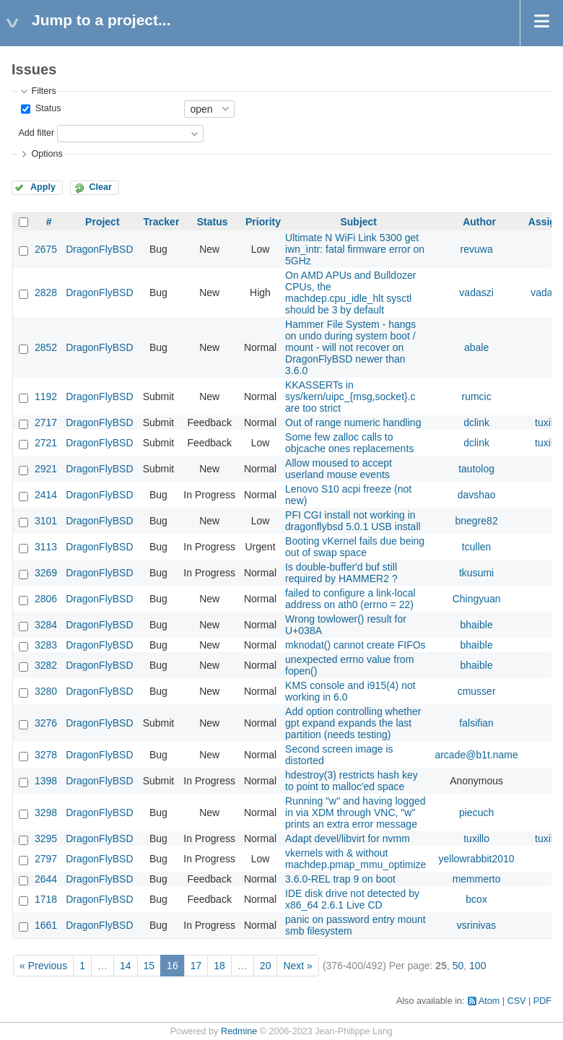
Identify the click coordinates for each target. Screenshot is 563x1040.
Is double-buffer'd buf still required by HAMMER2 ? (341, 572)
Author (479, 222)
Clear (100, 187)
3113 (46, 546)
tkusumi (476, 572)
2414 (46, 494)
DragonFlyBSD (99, 249)
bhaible (477, 624)
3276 (46, 723)
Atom (489, 1001)
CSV (516, 1001)
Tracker (162, 222)
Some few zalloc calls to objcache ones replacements (349, 442)
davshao (477, 494)
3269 (46, 572)
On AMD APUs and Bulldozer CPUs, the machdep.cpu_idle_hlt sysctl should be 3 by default (350, 292)
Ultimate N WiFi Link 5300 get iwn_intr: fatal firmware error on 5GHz (354, 249)
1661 (46, 925)
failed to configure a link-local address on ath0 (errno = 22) (350, 598)
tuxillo (548, 422)
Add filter (36, 133)
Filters (43, 91)
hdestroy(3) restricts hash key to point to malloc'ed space (351, 780)
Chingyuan (477, 598)
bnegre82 (476, 520)
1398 (46, 780)
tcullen (476, 546)
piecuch (476, 812)
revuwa (477, 249)
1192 (46, 396)
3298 (46, 812)
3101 (46, 520)
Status (46, 108)
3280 (46, 691)
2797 (46, 858)
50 (458, 965)
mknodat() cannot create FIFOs (355, 645)
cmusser (477, 691)
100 (477, 965)
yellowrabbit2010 (477, 858)
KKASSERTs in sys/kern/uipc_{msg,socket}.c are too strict (350, 396)
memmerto (477, 879)
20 (265, 965)
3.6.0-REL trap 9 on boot (340, 879)
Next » (297, 965)
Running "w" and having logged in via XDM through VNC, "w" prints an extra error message (355, 812)
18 (219, 965)
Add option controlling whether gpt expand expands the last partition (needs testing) (353, 723)
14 (125, 965)
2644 (46, 879)
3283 (46, 645)
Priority (263, 222)
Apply (43, 187)
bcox (476, 899)
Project (102, 222)
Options (46, 154)
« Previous (43, 965)
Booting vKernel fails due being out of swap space (354, 546)
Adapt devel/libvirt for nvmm (347, 838)
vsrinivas (476, 925)
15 (149, 965)
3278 (46, 754)
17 (196, 965)
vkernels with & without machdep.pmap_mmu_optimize (355, 858)
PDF (542, 1001)
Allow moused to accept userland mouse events (338, 468)
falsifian (476, 723)
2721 (46, 442)
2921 (46, 468)
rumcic (476, 396)
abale (476, 347)
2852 (46, 347)
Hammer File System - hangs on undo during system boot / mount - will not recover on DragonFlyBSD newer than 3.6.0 (350, 347)
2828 (46, 292)
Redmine (239, 1031)
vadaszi (476, 292)
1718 (46, 899)
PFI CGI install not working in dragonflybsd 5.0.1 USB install (353, 520)
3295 (46, 838)
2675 (46, 249)
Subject (358, 222)
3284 (46, 624)
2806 (46, 598)
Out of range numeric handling (353, 422)
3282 (46, 665)
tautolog (476, 468)
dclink (476, 422)
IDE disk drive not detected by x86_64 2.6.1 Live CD (352, 899)
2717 (46, 422)
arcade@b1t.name (476, 754)
